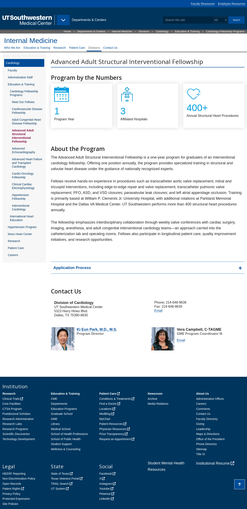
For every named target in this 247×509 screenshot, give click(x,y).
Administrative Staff (20, 77)
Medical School (60, 429)
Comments (203, 408)
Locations (105, 408)
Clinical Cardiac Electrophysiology (23, 186)
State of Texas (60, 473)
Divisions (144, 31)
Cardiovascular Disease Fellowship (27, 110)
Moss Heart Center (20, 234)
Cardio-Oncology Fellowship (23, 175)
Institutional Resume (213, 463)
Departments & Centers (91, 31)
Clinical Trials (10, 398)
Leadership (203, 429)
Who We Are (12, 47)
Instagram (105, 483)
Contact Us (110, 47)
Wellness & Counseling (65, 449)
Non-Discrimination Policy (18, 478)
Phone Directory (206, 444)
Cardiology (162, 31)
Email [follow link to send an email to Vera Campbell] (158, 310)
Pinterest (105, 493)
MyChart (104, 419)
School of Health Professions (69, 434)
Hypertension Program (22, 227)
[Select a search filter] (220, 20)
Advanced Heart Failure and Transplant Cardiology (27, 163)
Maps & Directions (208, 434)
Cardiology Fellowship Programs (225, 31)
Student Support (61, 444)
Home (67, 31)
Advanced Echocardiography (23, 150)
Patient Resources (111, 424)
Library (55, 424)
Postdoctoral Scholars (16, 413)
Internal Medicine (122, 31)
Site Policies (10, 504)
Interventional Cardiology (20, 207)
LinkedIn (104, 498)
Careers (13, 255)
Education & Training (187, 31)
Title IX (200, 454)
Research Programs (15, 429)
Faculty (12, 70)
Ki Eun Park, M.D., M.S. (97, 329)
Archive (152, 398)
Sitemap (201, 449)
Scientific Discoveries (16, 434)
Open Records (11, 483)
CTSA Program (12, 408)
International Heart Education (22, 218)
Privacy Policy (11, 493)
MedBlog (105, 413)
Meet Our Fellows (23, 102)
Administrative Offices (210, 398)
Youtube (104, 488)
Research (60, 47)
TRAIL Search (60, 483)
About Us (202, 393)
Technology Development (18, 439)
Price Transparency (111, 434)
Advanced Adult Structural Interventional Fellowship (23, 136)
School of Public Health (66, 439)
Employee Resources (231, 3)
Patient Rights (11, 488)
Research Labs (12, 424)
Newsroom (155, 393)
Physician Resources (112, 429)
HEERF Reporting (14, 473)
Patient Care (77, 47)
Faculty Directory (207, 419)
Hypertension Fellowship (20, 196)
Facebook (105, 473)
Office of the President (210, 439)
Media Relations (158, 403)
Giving (200, 424)
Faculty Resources (203, 3)
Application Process (72, 268)
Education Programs (64, 408)
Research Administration (18, 419)
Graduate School (61, 413)
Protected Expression (16, 498)
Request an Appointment (115, 439)
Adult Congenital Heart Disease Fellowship (26, 121)
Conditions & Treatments (115, 398)
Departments (59, 403)
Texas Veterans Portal (65, 478)
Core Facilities (11, 403)
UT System (58, 488)
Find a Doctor (108, 403)
